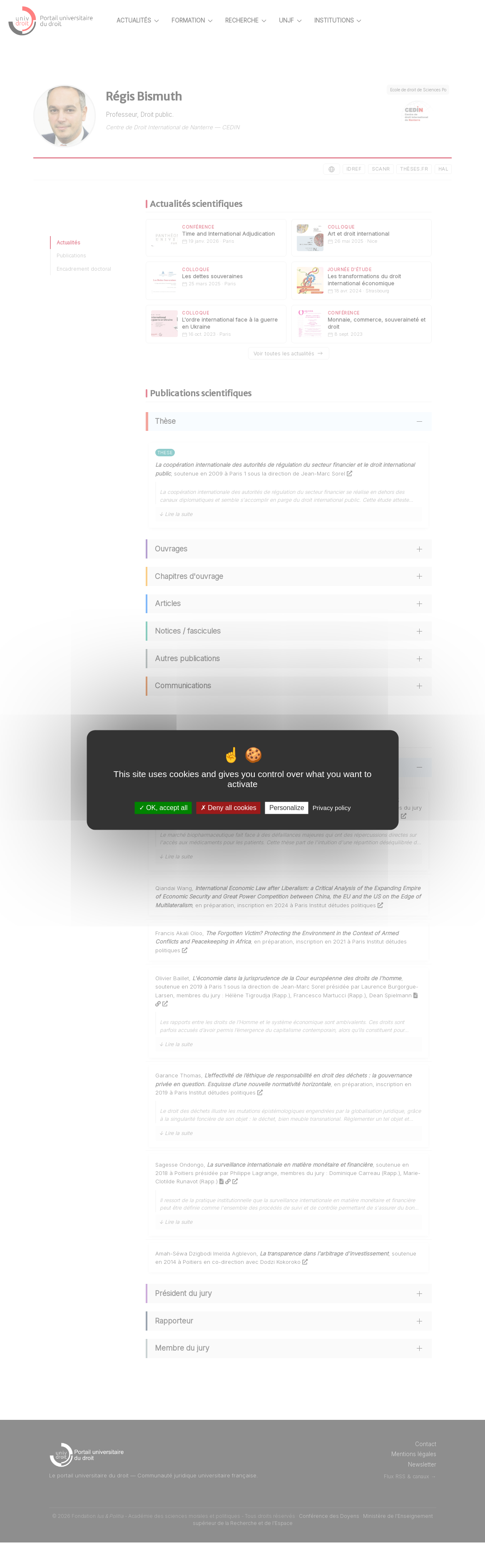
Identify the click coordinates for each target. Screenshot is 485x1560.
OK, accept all (163, 807)
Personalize (286, 807)
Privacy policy (332, 807)
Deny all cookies (228, 807)
